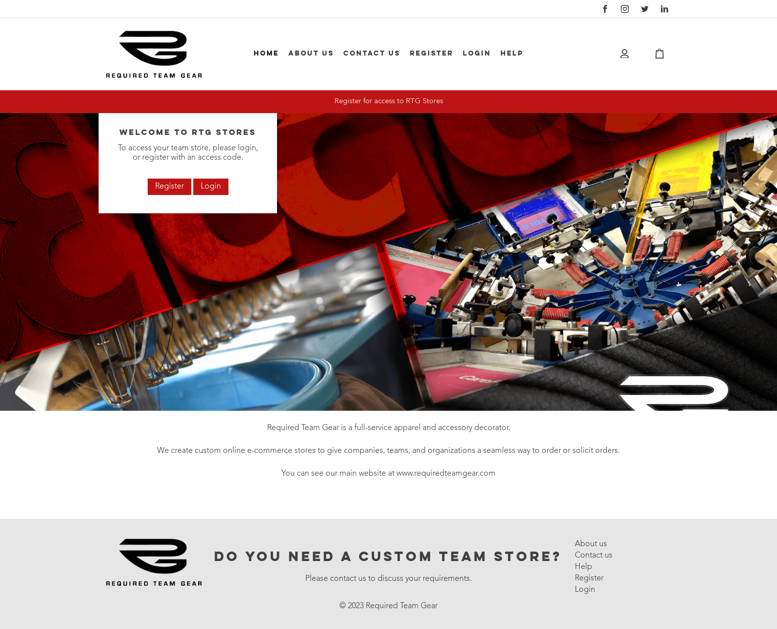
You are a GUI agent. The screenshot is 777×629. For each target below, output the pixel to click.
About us (311, 54)
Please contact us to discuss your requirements (387, 579)
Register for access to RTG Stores (388, 101)
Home (266, 54)
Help (511, 54)
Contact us (371, 54)
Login (477, 54)
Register (431, 54)
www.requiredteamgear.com (446, 474)
